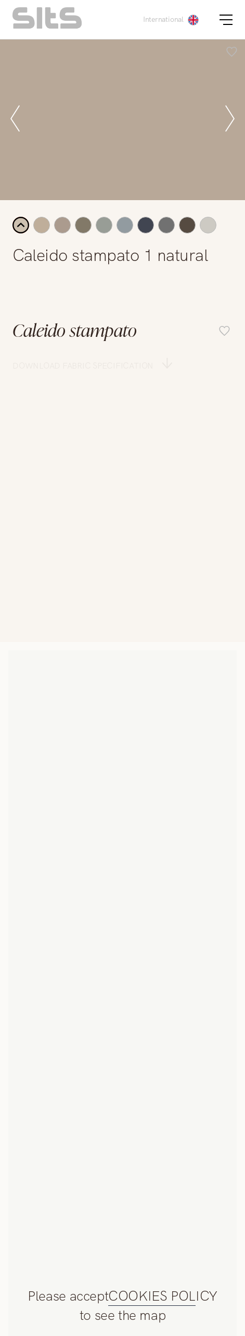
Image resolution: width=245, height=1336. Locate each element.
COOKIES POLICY (162, 1297)
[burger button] (226, 20)
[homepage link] (47, 25)
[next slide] (230, 120)
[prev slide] (15, 120)
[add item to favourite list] (231, 53)
